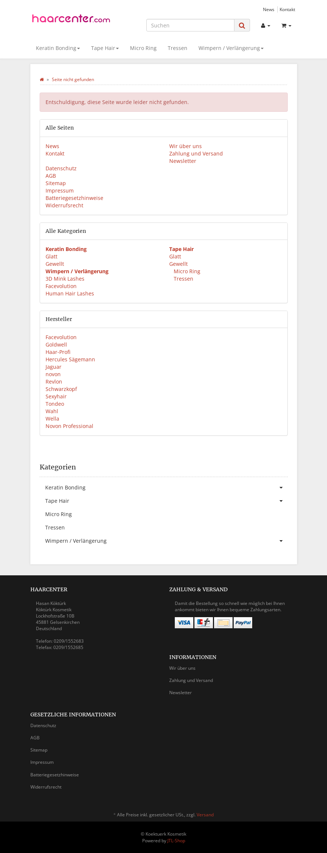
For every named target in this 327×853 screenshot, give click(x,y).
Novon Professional (69, 425)
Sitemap (56, 183)
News (268, 9)
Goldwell (56, 344)
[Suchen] (190, 25)
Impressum (60, 190)
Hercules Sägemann (70, 359)
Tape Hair (105, 47)
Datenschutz (61, 168)
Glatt (51, 256)
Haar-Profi (58, 351)
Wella (52, 418)
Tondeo (55, 403)
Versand (205, 815)
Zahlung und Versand (196, 153)
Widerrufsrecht (64, 205)
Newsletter (182, 160)
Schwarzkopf (61, 388)
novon (53, 374)
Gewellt (55, 263)
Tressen (177, 47)
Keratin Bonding (58, 47)
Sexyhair (56, 396)
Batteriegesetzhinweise (74, 197)
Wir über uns (185, 146)
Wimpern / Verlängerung (231, 47)
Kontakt (287, 9)
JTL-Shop (176, 840)
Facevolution (61, 286)
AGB (51, 175)
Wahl (52, 411)
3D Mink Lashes (65, 278)
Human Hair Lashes (70, 293)
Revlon (54, 381)
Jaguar (53, 366)
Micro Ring (143, 47)
